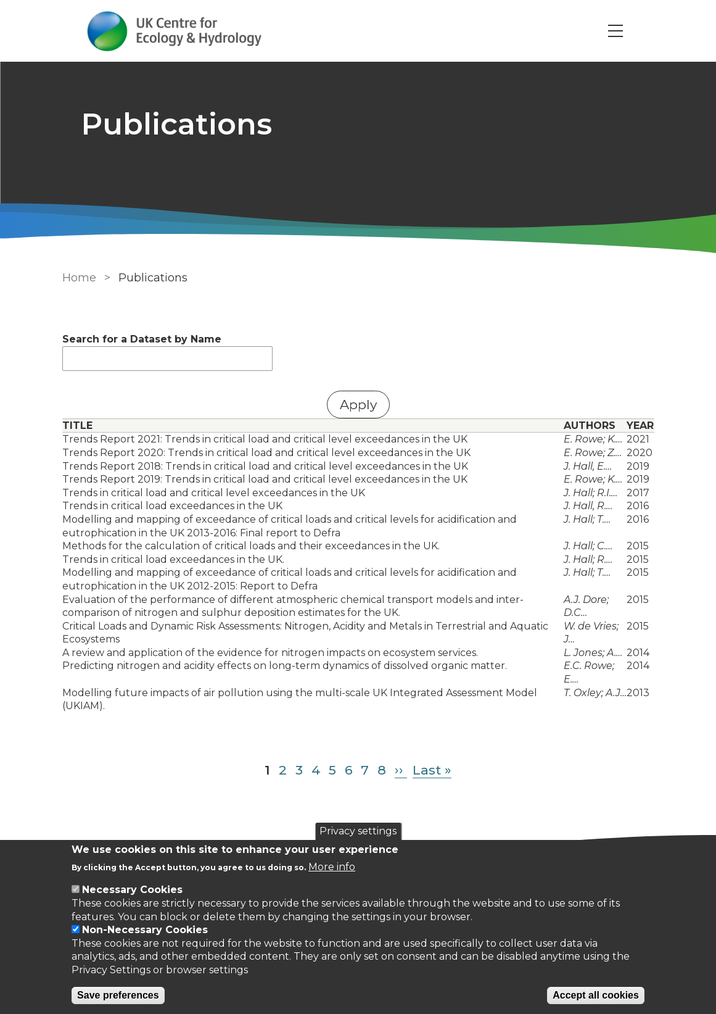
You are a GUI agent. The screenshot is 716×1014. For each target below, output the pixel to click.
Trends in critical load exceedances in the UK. (173, 559)
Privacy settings (358, 831)
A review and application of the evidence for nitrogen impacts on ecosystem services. (270, 653)
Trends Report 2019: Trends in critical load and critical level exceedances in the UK (264, 479)
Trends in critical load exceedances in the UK (172, 506)
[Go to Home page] (174, 31)
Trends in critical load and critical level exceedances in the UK (213, 493)
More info (331, 867)
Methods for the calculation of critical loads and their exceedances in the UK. (251, 546)
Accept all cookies (596, 995)
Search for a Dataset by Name (141, 339)
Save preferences (118, 995)
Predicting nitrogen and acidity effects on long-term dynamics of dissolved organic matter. (284, 665)
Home (79, 278)
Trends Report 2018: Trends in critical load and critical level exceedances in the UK (265, 466)
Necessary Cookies (132, 890)
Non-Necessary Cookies (145, 930)
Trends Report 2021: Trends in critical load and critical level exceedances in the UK (264, 439)
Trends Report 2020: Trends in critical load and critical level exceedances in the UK (266, 453)
